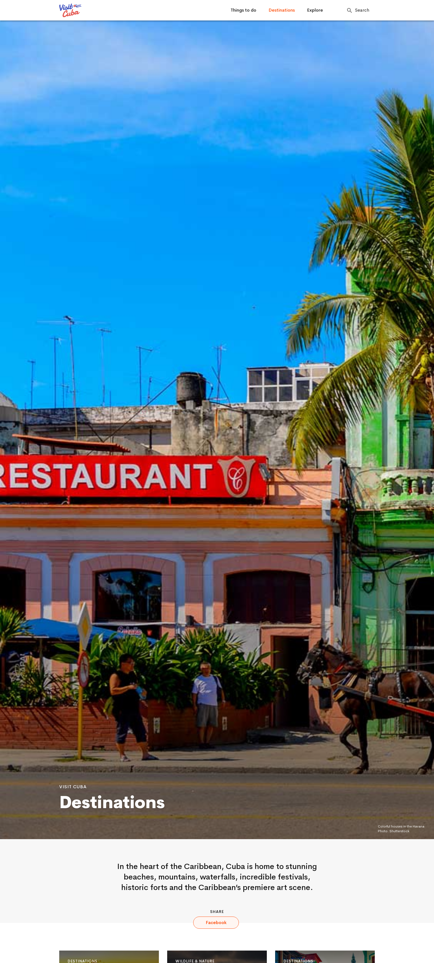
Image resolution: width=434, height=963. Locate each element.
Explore (315, 10)
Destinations (281, 10)
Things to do (243, 10)
